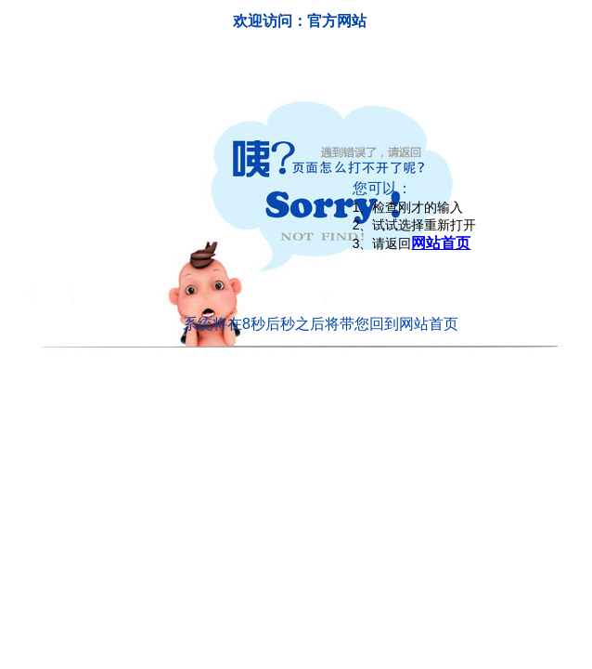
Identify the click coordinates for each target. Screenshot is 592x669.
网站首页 (440, 243)
